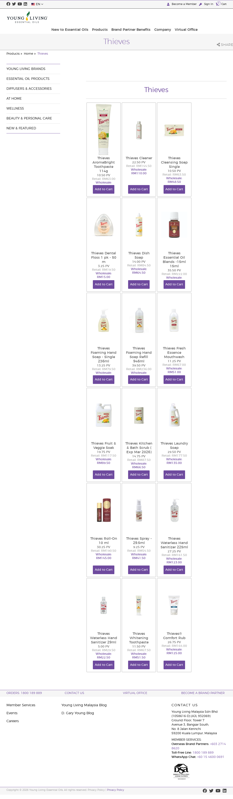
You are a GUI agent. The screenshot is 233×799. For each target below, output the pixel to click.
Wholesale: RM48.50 (174, 180)
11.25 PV (174, 361)
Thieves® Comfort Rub (174, 636)
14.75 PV (139, 456)
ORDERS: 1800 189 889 (24, 693)
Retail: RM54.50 (139, 550)
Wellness (15, 108)
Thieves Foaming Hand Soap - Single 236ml (103, 355)
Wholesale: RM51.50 (139, 655)
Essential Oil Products (27, 78)
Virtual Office (213, 17)
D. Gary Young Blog (77, 713)
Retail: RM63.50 (174, 174)
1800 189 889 (203, 752)
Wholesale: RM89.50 (104, 461)
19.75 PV (103, 452)
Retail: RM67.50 (139, 650)
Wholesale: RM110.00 (139, 171)
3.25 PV (103, 266)
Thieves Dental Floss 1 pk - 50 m (103, 258)
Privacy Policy (115, 790)
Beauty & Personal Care (29, 118)
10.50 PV (103, 175)
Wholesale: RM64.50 (139, 271)
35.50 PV (174, 270)
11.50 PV (139, 646)
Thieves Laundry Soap (174, 446)
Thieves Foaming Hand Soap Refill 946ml (139, 355)
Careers (12, 721)
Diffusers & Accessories (29, 88)
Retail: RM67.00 (174, 364)
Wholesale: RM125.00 (174, 651)
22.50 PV (139, 162)
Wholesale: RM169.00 (174, 279)
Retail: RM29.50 (103, 650)
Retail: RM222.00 (174, 274)
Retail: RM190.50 (103, 550)
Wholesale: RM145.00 (104, 556)
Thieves (42, 53)
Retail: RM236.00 (139, 369)
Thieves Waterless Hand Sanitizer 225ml (174, 543)
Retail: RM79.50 (103, 369)
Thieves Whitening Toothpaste (139, 638)
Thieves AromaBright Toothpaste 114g (103, 164)
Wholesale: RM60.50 (104, 374)
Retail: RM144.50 (139, 166)
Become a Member (182, 4)
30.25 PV (103, 547)
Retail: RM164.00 (174, 646)
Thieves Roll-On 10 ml (103, 541)
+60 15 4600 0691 (210, 757)
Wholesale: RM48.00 (104, 184)
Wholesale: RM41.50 (139, 556)
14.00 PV (139, 261)
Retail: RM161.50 (174, 555)
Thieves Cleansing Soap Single (174, 162)
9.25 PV (139, 547)
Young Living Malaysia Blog (84, 705)
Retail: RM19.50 (103, 269)
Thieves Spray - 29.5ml (139, 541)
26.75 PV (174, 642)
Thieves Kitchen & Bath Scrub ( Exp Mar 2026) (138, 448)
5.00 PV (103, 646)
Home (28, 53)
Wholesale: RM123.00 (174, 560)
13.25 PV (103, 365)
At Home (14, 98)
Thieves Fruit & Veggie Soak (103, 446)
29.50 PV (174, 452)
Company (191, 17)
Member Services (20, 705)
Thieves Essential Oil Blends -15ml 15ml (174, 260)
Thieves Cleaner (139, 158)
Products (131, 17)
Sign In (206, 4)
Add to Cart (104, 189)
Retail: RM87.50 (139, 460)
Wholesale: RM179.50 (139, 374)
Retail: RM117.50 (103, 455)
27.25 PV (174, 551)
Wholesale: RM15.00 (104, 275)
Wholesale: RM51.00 (174, 370)
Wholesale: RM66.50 (139, 465)
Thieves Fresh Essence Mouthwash (174, 353)
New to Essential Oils (102, 17)
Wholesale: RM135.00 (174, 461)
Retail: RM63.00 (103, 179)
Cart (221, 4)
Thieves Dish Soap (139, 255)
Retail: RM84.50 (139, 265)
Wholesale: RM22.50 (104, 655)
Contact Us (74, 693)
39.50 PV (139, 365)
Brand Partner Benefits (161, 17)
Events (11, 713)
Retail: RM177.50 (174, 455)
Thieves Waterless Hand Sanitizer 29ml (103, 638)
